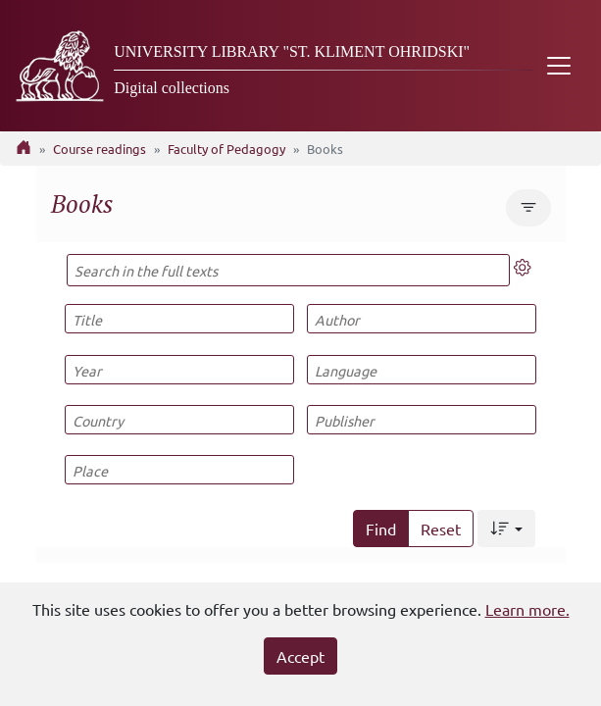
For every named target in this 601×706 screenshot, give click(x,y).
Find (381, 528)
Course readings (99, 148)
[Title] (179, 318)
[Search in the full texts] (289, 270)
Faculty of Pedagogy (226, 148)
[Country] (179, 419)
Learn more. (527, 609)
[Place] (179, 469)
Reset (441, 528)
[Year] (179, 369)
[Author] (421, 318)
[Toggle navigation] (558, 66)
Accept (300, 656)
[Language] (421, 369)
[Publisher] (421, 419)
